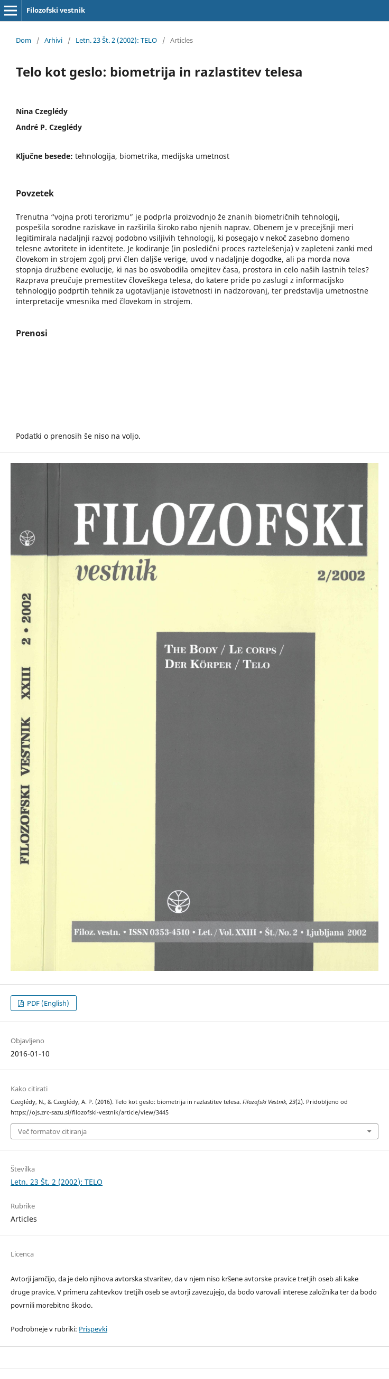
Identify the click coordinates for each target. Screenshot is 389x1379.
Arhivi (53, 40)
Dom (23, 40)
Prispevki (93, 1329)
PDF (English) (47, 1003)
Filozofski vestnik (55, 10)
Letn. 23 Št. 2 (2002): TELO (116, 40)
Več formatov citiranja (52, 1131)
